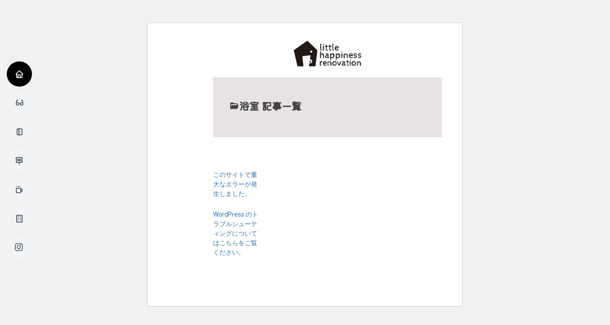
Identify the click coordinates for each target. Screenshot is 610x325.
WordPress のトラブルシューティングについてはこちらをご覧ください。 (235, 233)
